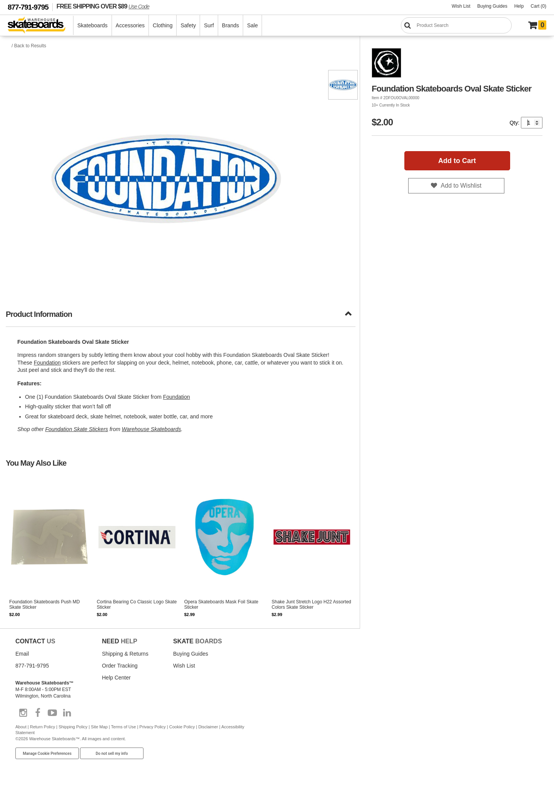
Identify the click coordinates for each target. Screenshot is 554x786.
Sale (252, 25)
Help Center (116, 677)
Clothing (162, 25)
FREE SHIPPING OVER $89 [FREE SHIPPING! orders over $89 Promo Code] (103, 6)
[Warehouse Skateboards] (40, 25)
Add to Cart (457, 161)
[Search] (456, 25)
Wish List (461, 6)
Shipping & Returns (125, 654)
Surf (209, 25)
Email (22, 654)
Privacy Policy (152, 726)
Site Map (99, 726)
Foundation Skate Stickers (76, 429)
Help (519, 6)
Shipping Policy (72, 726)
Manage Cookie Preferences (47, 753)
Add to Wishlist (461, 185)
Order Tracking (120, 666)
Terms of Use (123, 726)
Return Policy (42, 726)
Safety (188, 25)
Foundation (47, 363)
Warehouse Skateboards (151, 429)
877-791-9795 (28, 7)
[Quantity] (531, 122)
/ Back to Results (29, 45)
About (21, 726)
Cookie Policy (182, 726)
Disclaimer (208, 726)
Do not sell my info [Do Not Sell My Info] (112, 753)
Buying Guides (492, 6)
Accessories (130, 25)
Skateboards (92, 25)
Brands (230, 25)
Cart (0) (538, 6)
